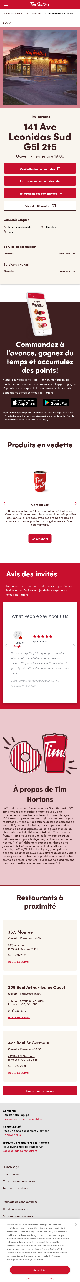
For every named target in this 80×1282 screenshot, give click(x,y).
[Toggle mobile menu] (6, 4)
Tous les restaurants (12, 13)
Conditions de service (17, 1209)
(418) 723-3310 (17, 1010)
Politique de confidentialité (20, 1202)
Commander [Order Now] (40, 539)
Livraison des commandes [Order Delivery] (40, 181)
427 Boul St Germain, (23, 1057)
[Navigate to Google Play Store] (56, 403)
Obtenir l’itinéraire (40, 206)
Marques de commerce (18, 1216)
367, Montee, (23, 947)
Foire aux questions (15, 1188)
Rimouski (36, 13)
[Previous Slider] (4, 503)
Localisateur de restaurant (20, 1151)
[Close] (76, 1224)
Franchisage (11, 1167)
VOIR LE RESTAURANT (19, 961)
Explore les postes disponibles (22, 1119)
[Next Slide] (75, 503)
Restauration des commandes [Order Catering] (40, 193)
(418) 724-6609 (17, 1066)
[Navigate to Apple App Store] (24, 403)
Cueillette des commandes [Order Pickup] (40, 169)
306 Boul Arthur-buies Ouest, (26, 1002)
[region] (40, 1250)
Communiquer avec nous (19, 1181)
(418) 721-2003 (17, 955)
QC (27, 13)
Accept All (39, 1270)
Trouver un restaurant (40, 1091)
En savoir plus (12, 1135)
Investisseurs (11, 1174)
